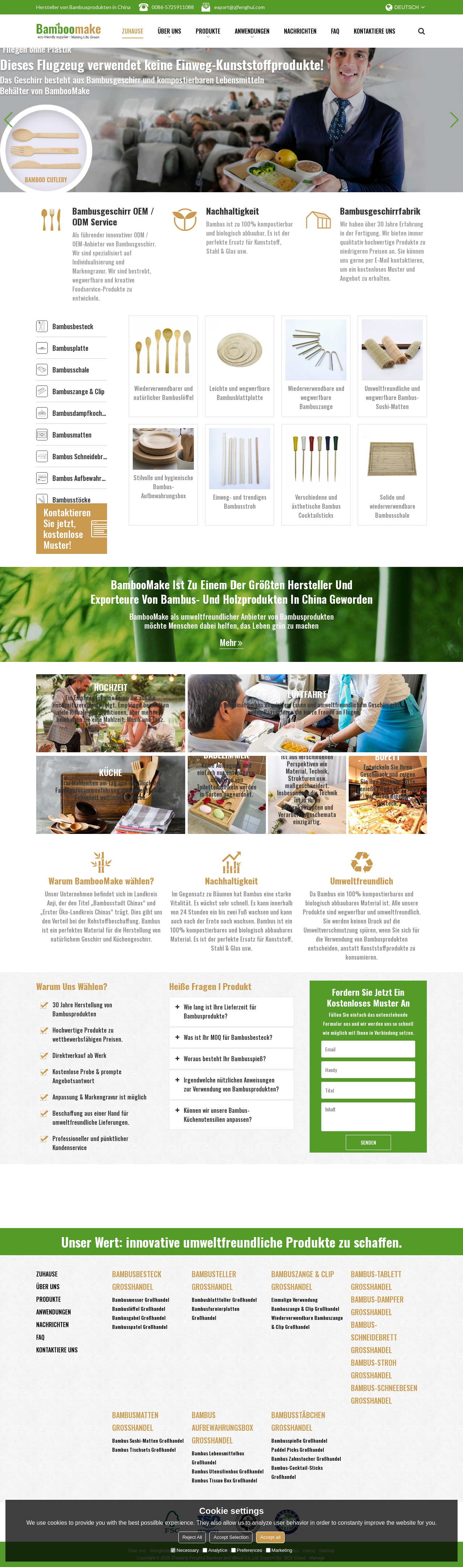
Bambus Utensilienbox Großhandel (228, 1471)
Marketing (279, 1550)
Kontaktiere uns (374, 31)
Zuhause (132, 31)
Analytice (215, 1550)
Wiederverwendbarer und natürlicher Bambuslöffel (163, 393)
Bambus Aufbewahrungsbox (79, 478)
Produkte (208, 32)
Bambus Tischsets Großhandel (144, 1449)
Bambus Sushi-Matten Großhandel (148, 1440)
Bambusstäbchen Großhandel (298, 1421)
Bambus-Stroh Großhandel (373, 1369)
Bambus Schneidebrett (79, 456)
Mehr (228, 642)
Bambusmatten (72, 434)
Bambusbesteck (72, 326)
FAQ (335, 31)
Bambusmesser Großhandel (140, 1299)
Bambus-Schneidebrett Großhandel (374, 1337)
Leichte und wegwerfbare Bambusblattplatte (239, 393)
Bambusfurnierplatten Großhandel (215, 1313)
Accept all (270, 1537)
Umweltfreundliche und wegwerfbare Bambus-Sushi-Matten (392, 397)
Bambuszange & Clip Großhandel (302, 1280)
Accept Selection (231, 1537)
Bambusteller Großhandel (214, 1280)
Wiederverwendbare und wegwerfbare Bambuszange (316, 397)
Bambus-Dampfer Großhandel (377, 1305)
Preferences (246, 1550)
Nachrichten (300, 31)
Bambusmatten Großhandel (135, 1421)
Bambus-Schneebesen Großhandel (384, 1394)
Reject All (192, 1537)
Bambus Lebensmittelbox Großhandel (218, 1457)
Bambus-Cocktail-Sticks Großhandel (297, 1472)
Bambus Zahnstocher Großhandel (306, 1458)
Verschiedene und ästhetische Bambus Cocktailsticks (316, 506)
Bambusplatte (70, 348)
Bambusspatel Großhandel (139, 1326)
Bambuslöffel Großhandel (138, 1308)
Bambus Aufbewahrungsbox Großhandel (222, 1427)
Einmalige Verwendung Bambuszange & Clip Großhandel (305, 1304)
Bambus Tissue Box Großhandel (224, 1480)
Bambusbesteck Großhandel (136, 1280)
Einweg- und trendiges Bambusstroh (240, 502)
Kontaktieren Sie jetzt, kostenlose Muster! (67, 528)
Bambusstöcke (71, 499)
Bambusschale (70, 369)
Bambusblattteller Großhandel (224, 1299)
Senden (368, 1142)
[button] (454, 120)
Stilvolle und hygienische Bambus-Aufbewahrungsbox (163, 486)
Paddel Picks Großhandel (297, 1449)
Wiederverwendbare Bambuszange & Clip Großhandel (307, 1322)
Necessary (185, 1550)
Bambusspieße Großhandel (299, 1440)
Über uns (169, 32)
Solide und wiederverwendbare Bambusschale (392, 506)
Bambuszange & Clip (78, 391)
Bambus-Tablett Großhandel (376, 1280)
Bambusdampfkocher (79, 413)
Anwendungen (252, 32)
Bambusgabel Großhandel (139, 1317)
